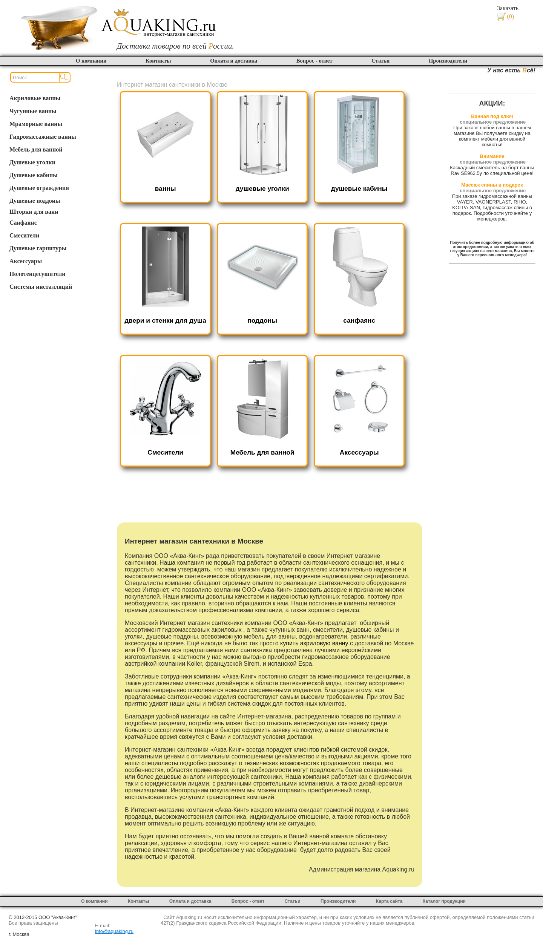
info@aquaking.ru (114, 931)
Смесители (165, 452)
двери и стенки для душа (165, 320)
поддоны (262, 320)
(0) (510, 16)
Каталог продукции (444, 901)
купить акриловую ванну (314, 643)
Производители (448, 61)
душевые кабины (359, 188)
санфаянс (359, 320)
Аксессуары (359, 452)
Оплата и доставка (233, 61)
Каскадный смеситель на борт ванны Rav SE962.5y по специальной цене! (492, 170)
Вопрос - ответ (314, 61)
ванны (165, 188)
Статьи (380, 61)
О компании (91, 61)
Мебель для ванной (262, 452)
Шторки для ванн (33, 211)
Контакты (158, 61)
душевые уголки (262, 188)
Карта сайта (389, 901)
